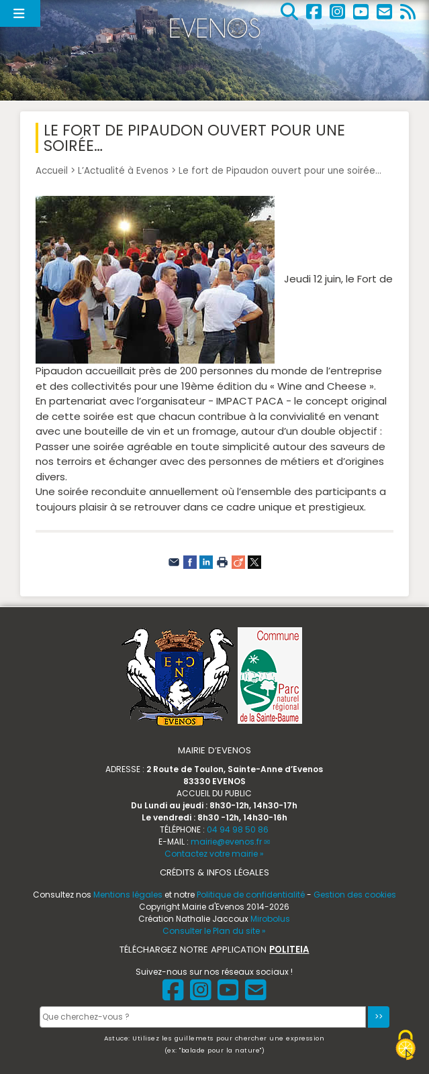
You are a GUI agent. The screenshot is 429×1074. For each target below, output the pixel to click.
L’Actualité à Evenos (123, 170)
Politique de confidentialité (251, 894)
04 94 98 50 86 (238, 829)
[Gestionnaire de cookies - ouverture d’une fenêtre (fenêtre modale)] (405, 1047)
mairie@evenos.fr (226, 841)
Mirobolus (270, 918)
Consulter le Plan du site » (214, 930)
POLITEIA (289, 949)
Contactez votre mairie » (214, 853)
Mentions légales (127, 894)
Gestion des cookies (355, 894)
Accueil (52, 170)
